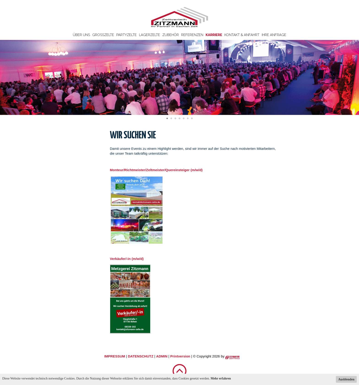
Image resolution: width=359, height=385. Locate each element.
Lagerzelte (149, 35)
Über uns (81, 35)
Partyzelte (126, 35)
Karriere (214, 35)
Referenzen (192, 35)
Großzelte (103, 35)
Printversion (180, 356)
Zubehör (170, 35)
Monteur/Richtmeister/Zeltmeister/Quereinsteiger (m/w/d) (156, 170)
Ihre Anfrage (274, 35)
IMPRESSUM (114, 356)
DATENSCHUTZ (140, 356)
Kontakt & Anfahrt (241, 35)
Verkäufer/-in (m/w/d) (127, 259)
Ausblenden (346, 379)
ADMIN (161, 356)
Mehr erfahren (221, 378)
